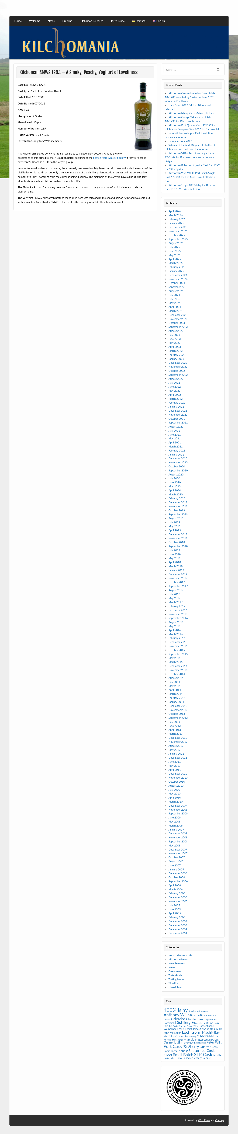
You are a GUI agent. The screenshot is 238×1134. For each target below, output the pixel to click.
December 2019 (177, 502)
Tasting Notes (176, 979)
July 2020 (174, 478)
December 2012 (177, 737)
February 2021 (176, 450)
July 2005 (174, 905)
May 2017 (174, 598)
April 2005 (174, 913)
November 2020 (178, 462)
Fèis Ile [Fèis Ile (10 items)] (168, 1025)
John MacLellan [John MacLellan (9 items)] (172, 1032)
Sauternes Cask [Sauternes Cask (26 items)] (201, 1050)
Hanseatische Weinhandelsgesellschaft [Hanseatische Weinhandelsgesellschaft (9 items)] (189, 1027)
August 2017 (176, 590)
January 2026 (176, 223)
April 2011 (174, 769)
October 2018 (176, 542)
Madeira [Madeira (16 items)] (202, 1036)
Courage (219, 1120)
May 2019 (174, 526)
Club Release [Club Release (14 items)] (195, 1019)
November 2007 (178, 853)
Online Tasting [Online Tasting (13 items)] (173, 1042)
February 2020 (176, 498)
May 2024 (174, 302)
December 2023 (177, 314)
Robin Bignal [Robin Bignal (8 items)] (171, 1050)
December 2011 (177, 757)
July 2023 (174, 334)
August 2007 (176, 861)
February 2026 (176, 219)
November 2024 (178, 279)
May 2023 (174, 342)
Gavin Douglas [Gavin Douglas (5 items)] (179, 1026)
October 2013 (176, 713)
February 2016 (176, 637)
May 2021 (174, 438)
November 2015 (178, 646)
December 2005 (177, 897)
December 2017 (177, 574)
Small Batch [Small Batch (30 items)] (183, 1054)
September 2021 (178, 422)
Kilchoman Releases (91, 20)
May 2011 (174, 765)
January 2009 (176, 829)
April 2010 (174, 797)
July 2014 (174, 681)
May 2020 (174, 486)
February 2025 (176, 266)
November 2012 (178, 741)
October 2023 (176, 322)
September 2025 (178, 239)
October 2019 (176, 510)
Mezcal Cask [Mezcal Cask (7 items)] (202, 1039)
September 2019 (178, 514)
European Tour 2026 (180, 141)
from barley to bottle (180, 955)
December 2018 (177, 534)
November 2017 (178, 578)
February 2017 (176, 606)
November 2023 (178, 318)
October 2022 (176, 370)
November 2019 (178, 506)
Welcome (34, 20)
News (51, 20)
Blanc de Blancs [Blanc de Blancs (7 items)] (198, 1015)
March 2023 (175, 350)
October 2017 (176, 582)
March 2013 (175, 733)
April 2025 (174, 259)
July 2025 (174, 246)
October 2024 (176, 282)
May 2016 (174, 626)
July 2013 (174, 721)
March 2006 (175, 889)
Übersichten (175, 987)
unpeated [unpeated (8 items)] (188, 1057)
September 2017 (178, 586)
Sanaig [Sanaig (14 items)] (183, 1051)
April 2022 (174, 394)
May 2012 (174, 749)
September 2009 (178, 813)
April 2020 (174, 490)
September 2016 (178, 618)
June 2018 (174, 554)
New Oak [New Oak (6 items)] (214, 1039)
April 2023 (174, 346)
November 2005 (178, 901)
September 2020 (178, 470)
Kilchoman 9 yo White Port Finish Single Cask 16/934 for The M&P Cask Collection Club (190, 177)
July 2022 (174, 382)
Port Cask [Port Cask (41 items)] (173, 1046)
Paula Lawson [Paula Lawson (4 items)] (200, 1043)
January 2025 (176, 270)
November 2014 (178, 669)
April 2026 (174, 211)
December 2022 (177, 362)
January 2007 (176, 869)
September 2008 (178, 841)
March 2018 (175, 566)
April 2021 (174, 442)
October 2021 (176, 418)
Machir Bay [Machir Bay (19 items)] (211, 1032)
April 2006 (174, 885)
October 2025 (176, 235)
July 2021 (174, 430)
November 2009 (178, 809)
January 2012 (176, 753)
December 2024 (177, 274)
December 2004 (177, 921)
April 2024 (174, 306)
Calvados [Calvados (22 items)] (178, 1019)
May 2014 (174, 685)
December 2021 (177, 410)
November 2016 (178, 614)
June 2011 (174, 761)
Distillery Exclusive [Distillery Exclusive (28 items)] (191, 1022)
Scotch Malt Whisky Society (109, 157)
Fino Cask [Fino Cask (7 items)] (213, 1022)
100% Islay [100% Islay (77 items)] (176, 1010)
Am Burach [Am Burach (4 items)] (205, 1011)
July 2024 (174, 294)
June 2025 (174, 251)
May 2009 (174, 821)
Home (18, 20)
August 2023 (176, 330)
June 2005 (174, 909)
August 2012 (176, 745)
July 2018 (174, 550)
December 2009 (177, 805)
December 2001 (177, 933)
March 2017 (175, 602)
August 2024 (176, 290)
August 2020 (176, 474)
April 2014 (174, 689)
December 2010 (177, 773)
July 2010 (174, 789)
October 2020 (176, 466)
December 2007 (177, 849)
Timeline (67, 20)
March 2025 (175, 262)
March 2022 (175, 398)
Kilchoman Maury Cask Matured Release (191, 113)
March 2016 (175, 634)
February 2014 (176, 697)
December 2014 (177, 665)
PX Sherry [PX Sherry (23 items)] (191, 1046)
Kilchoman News (178, 959)
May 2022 (174, 390)
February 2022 (176, 402)
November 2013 (178, 709)
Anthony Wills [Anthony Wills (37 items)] (176, 1014)
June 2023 (174, 338)
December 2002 (177, 929)
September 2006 (178, 881)
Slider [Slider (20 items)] (168, 1055)
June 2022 (174, 386)
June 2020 (174, 482)
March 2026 (175, 215)
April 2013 (174, 729)
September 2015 (178, 654)
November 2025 (178, 231)
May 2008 (174, 845)
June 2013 (174, 725)
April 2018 (174, 562)
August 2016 (176, 622)
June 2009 (174, 817)
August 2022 (176, 378)
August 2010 (176, 785)
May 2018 (174, 558)
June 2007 (174, 865)
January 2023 (176, 358)
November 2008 (178, 837)
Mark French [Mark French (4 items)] (177, 1040)
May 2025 (174, 255)
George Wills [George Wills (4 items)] (192, 1026)
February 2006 (176, 893)
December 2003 (177, 925)
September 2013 (178, 717)
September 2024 (178, 286)
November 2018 (178, 538)
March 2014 (175, 693)
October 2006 (176, 877)
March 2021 (175, 446)
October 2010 (176, 781)
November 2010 (178, 777)
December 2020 (177, 458)
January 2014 (176, 701)
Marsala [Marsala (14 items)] (189, 1039)
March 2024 (175, 310)
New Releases (176, 963)
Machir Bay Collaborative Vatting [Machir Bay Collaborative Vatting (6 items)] (180, 1036)
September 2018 (178, 546)
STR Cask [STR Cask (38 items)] (203, 1054)
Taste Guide (118, 20)
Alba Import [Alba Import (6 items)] (194, 1011)
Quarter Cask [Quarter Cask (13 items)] (209, 1047)
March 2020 (175, 494)
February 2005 (176, 917)
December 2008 (177, 833)
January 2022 (176, 406)
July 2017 (174, 594)
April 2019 (174, 530)
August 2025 (176, 242)
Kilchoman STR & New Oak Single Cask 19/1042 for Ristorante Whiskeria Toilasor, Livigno (190, 157)
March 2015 (175, 661)
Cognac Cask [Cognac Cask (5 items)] (211, 1019)
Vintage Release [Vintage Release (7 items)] (202, 1057)
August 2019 (176, 518)
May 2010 (174, 793)
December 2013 (177, 705)
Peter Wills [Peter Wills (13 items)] (214, 1042)
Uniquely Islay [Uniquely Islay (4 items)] (176, 1058)
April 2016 (174, 630)
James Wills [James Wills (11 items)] (214, 1029)
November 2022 (178, 366)
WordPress (204, 1120)
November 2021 (178, 414)
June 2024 (174, 298)
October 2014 (176, 674)
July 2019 (174, 522)
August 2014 (176, 677)
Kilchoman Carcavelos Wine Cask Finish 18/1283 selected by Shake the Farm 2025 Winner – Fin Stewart (190, 97)
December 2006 (177, 873)
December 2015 (177, 641)
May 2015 (174, 657)
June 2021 (174, 434)
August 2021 (176, 426)
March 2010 (175, 801)
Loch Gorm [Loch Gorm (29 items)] (191, 1032)
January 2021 (176, 454)
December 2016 (177, 610)
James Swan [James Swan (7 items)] (199, 1028)
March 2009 (175, 825)
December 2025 (177, 227)
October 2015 (176, 650)
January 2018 (176, 570)
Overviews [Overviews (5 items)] (189, 1042)
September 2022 (178, 374)
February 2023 (176, 354)
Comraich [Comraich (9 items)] (169, 1022)
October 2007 (176, 857)
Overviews (174, 971)
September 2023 (178, 326)
